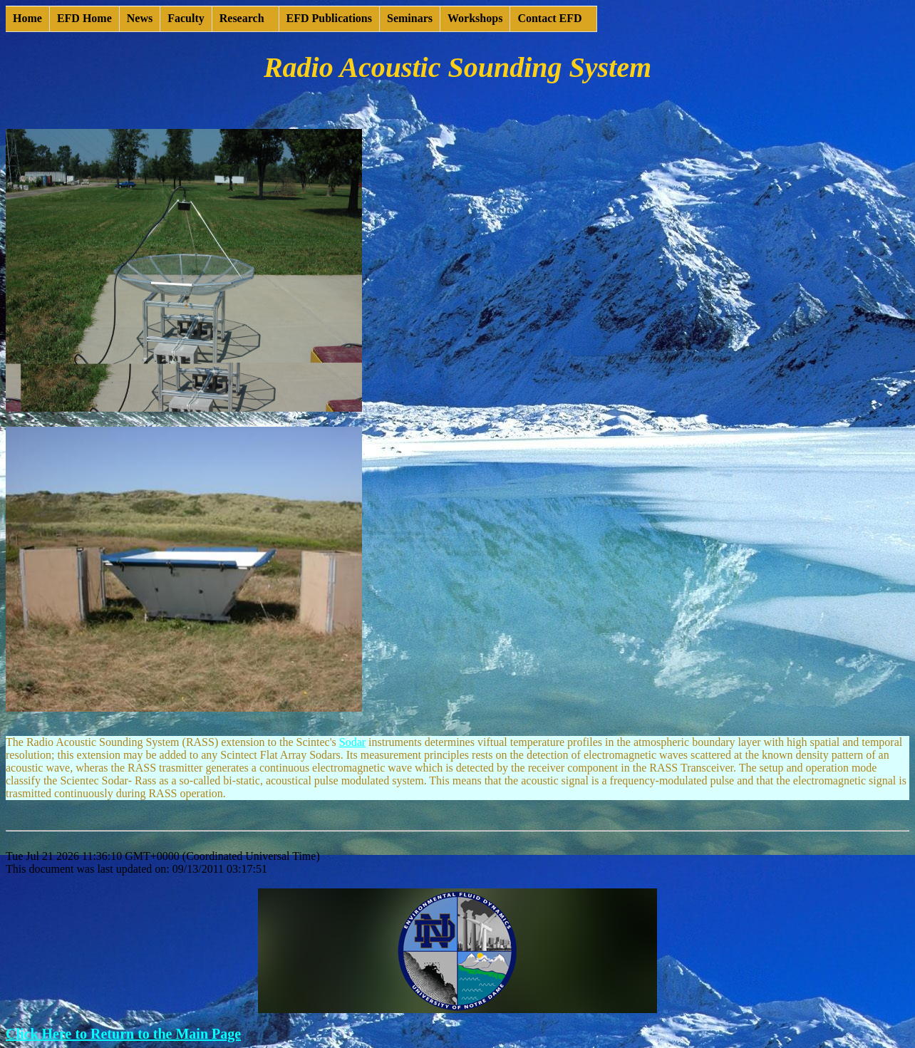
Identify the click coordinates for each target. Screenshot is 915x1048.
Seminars (410, 18)
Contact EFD (549, 18)
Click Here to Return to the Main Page (123, 1034)
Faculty (186, 18)
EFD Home (84, 18)
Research (241, 18)
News (139, 18)
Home (27, 18)
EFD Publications (329, 18)
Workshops (475, 18)
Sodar (352, 742)
